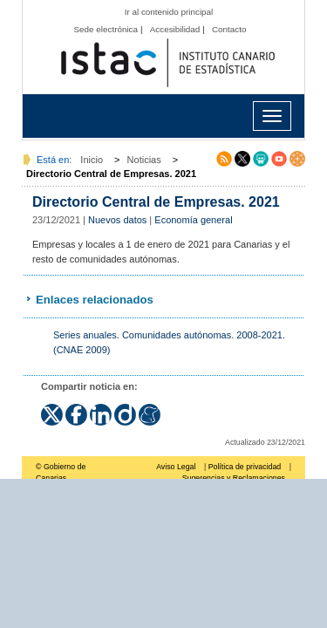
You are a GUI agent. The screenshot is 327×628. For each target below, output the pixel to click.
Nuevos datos (117, 220)
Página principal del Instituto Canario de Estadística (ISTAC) (167, 63)
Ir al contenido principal (169, 12)
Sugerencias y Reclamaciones (233, 478)
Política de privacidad (245, 466)
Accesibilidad (175, 29)
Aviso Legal (175, 466)
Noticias (144, 159)
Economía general (193, 220)
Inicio (91, 159)
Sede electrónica (105, 29)
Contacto (229, 29)
